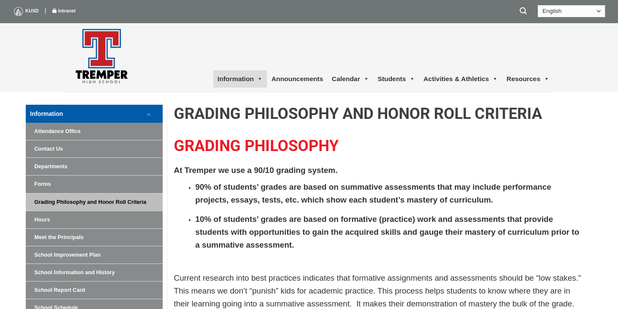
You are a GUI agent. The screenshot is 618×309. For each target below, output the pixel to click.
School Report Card (59, 290)
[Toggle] (149, 113)
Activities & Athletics (461, 79)
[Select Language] (571, 11)
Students (396, 79)
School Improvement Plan (67, 255)
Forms (42, 184)
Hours (42, 220)
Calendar (350, 79)
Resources (527, 79)
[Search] (524, 11)
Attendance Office (57, 131)
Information (240, 79)
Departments (50, 167)
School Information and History (74, 273)
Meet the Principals (59, 237)
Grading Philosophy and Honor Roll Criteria (90, 202)
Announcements (297, 78)
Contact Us (48, 149)
